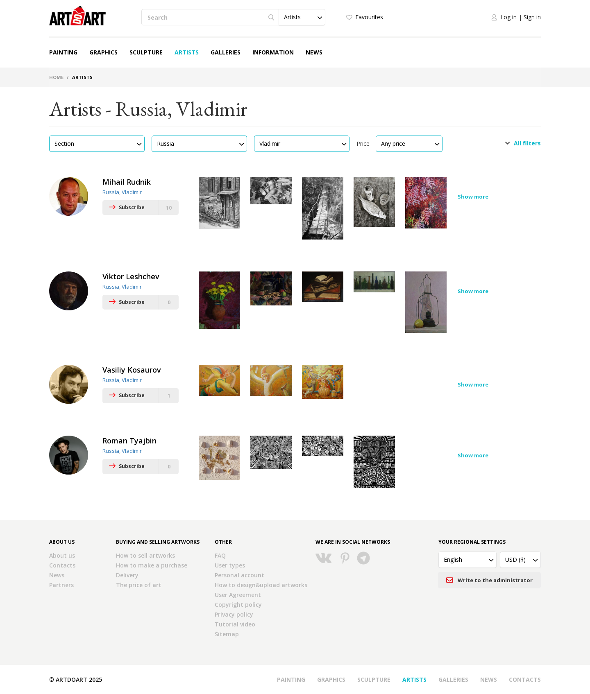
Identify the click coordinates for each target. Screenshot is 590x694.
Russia (110, 192)
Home (56, 77)
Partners (61, 585)
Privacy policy (234, 614)
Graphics (103, 52)
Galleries (226, 52)
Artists (187, 52)
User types (230, 565)
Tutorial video (235, 624)
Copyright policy (238, 604)
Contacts (62, 565)
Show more (473, 196)
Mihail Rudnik (126, 182)
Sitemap (227, 634)
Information (273, 52)
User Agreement (238, 595)
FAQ (220, 555)
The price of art (138, 585)
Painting (63, 52)
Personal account (239, 575)
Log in (508, 17)
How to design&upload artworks (261, 585)
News (314, 52)
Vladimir (132, 192)
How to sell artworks (145, 555)
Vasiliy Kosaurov (131, 370)
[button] (302, 17)
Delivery (127, 575)
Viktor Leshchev (130, 276)
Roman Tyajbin (129, 440)
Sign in (532, 17)
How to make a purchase (151, 565)
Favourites (369, 17)
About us (62, 555)
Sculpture (146, 52)
